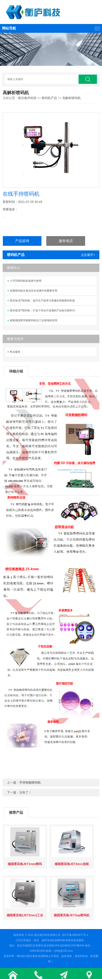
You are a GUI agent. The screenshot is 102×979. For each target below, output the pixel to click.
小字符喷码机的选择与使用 (25, 280)
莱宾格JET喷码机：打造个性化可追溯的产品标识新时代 (42, 310)
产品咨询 (22, 241)
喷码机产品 (49, 98)
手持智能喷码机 (30, 782)
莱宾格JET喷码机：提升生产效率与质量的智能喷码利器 (42, 300)
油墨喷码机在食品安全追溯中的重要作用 (33, 290)
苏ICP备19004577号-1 (75, 935)
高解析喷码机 (71, 98)
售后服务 (15, 351)
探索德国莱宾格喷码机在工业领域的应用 (33, 320)
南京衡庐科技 (27, 98)
